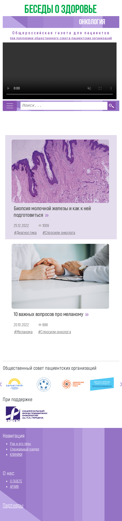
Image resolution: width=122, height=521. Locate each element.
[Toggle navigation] (10, 106)
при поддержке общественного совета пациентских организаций (61, 38)
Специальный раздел (24, 449)
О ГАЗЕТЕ (16, 481)
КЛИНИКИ (16, 454)
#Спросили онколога (59, 232)
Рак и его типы (20, 443)
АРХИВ (14, 486)
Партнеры (13, 505)
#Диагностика (25, 232)
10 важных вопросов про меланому (52, 314)
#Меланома (23, 332)
